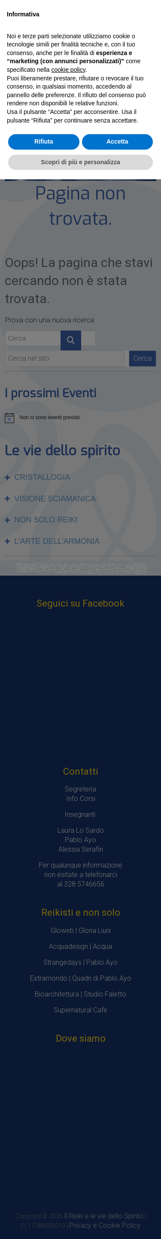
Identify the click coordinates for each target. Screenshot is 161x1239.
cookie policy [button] (68, 69)
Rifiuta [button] (43, 141)
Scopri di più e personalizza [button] (80, 162)
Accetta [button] (117, 141)
